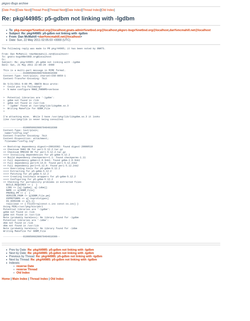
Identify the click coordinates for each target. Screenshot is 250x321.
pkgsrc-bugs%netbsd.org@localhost (143, 30)
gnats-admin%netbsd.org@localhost (91, 30)
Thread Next (57, 9)
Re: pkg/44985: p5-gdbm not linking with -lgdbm (60, 288)
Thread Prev (40, 9)
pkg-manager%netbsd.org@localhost (40, 30)
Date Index (74, 9)
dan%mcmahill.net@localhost (189, 30)
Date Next (23, 9)
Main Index (19, 317)
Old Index (108, 9)
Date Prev (9, 9)
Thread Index (91, 9)
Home (6, 317)
